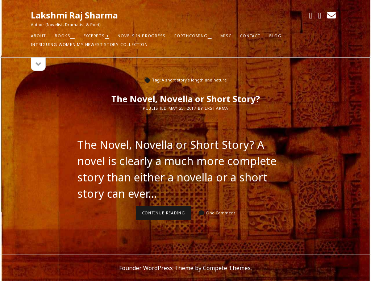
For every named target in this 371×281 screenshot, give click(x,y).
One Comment (220, 212)
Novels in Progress (141, 35)
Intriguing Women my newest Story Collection (89, 44)
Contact (250, 35)
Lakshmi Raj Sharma (74, 15)
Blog (275, 35)
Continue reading (166, 215)
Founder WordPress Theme (156, 268)
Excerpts (94, 35)
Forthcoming (190, 35)
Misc (225, 35)
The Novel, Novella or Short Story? (185, 99)
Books (62, 35)
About (38, 35)
